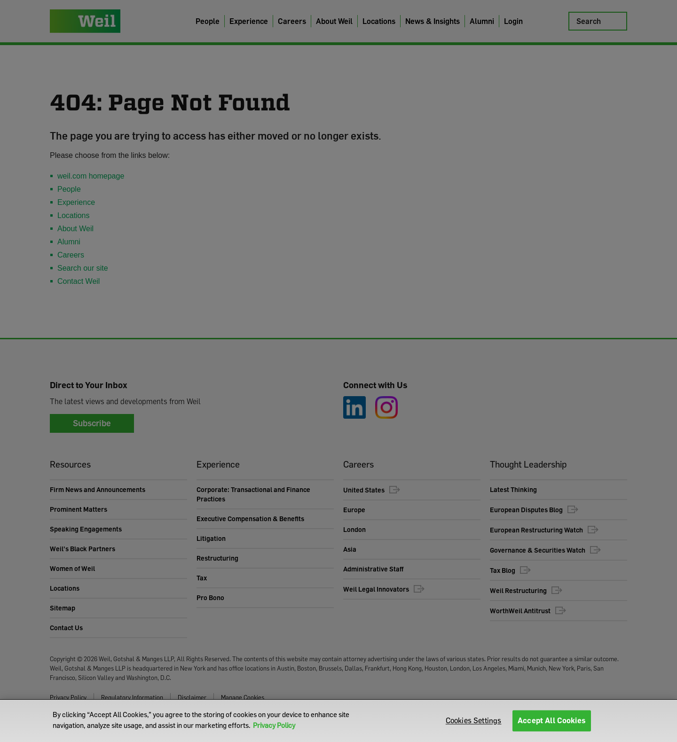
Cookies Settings (474, 720)
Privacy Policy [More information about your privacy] (274, 725)
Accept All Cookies (552, 720)
